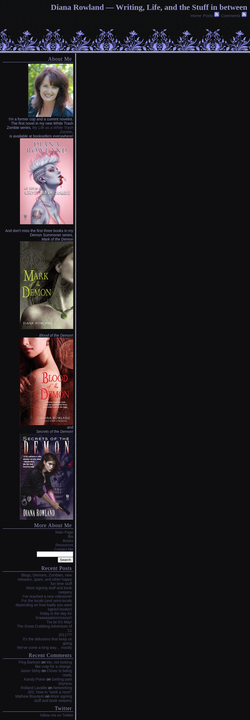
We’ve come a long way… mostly (44, 647)
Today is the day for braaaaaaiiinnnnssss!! (54, 615)
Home (196, 15)
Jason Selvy (30, 671)
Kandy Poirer (35, 679)
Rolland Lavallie (34, 688)
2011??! (65, 635)
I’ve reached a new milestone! (47, 596)
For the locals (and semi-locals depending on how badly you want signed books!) (43, 605)
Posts (208, 15)
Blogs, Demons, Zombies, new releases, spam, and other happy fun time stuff (45, 579)
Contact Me (63, 549)
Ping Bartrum (29, 662)
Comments (230, 15)
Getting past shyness (62, 681)
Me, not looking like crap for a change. (53, 664)
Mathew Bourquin (29, 696)
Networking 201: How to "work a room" (50, 690)
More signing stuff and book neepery (53, 698)
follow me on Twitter (56, 715)
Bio (70, 536)
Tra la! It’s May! (59, 622)
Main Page (64, 532)
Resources (64, 545)
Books (68, 541)
